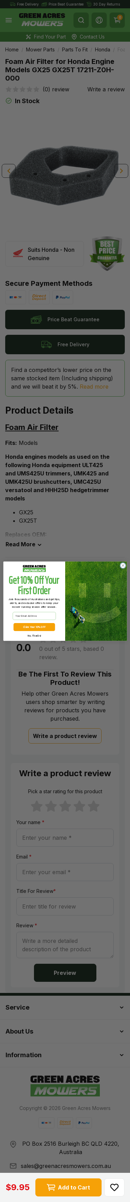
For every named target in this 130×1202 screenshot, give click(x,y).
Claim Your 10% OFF (34, 629)
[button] (114, 1187)
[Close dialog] (122, 567)
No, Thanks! (34, 637)
